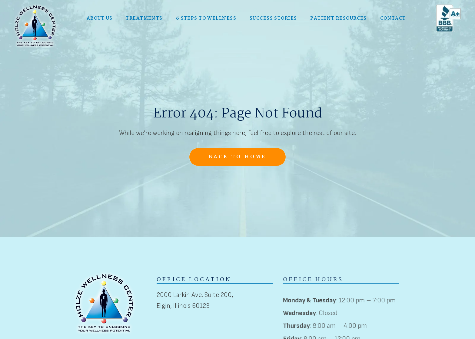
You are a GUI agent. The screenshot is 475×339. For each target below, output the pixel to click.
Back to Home (237, 157)
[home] (35, 25)
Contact (393, 17)
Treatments (144, 17)
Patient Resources (338, 17)
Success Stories (273, 17)
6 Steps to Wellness (206, 17)
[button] (99, 18)
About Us (100, 17)
